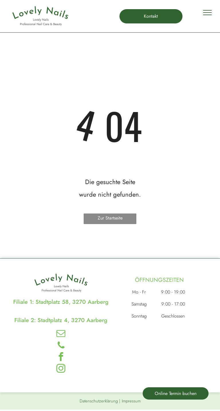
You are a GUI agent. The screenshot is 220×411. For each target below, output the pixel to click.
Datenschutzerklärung (99, 401)
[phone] (61, 346)
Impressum (131, 401)
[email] (61, 334)
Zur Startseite (110, 218)
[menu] (207, 12)
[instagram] (61, 369)
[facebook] (61, 358)
